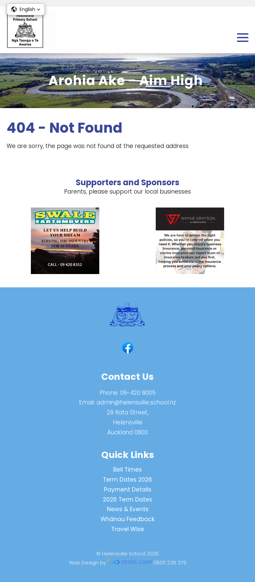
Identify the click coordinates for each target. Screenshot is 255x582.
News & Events (127, 509)
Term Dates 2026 (127, 480)
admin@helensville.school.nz (136, 402)
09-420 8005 (138, 393)
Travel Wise (127, 529)
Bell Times (127, 470)
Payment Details (127, 490)
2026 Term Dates (127, 500)
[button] (26, 9)
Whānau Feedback (127, 519)
